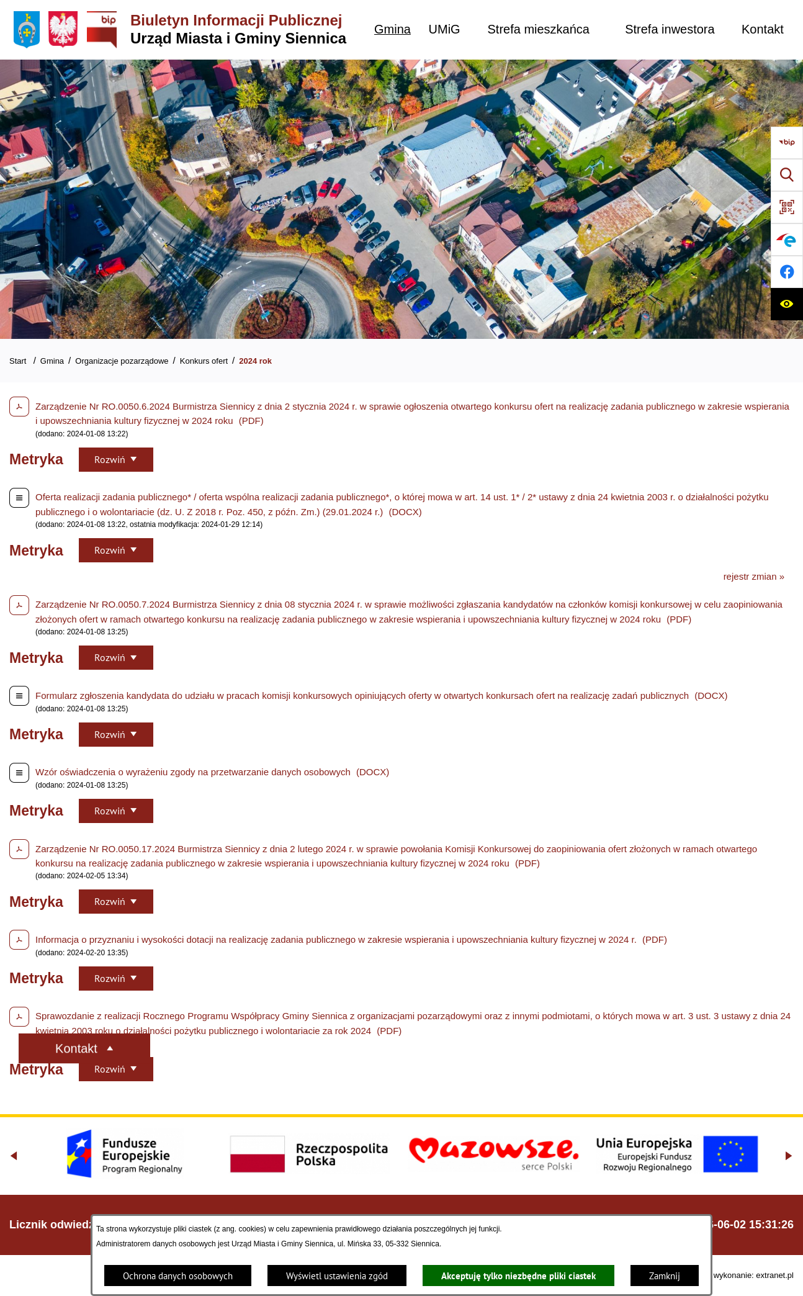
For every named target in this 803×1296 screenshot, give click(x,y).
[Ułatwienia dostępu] (787, 304)
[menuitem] (392, 29)
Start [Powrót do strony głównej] (17, 361)
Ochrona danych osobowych (178, 1276)
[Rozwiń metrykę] (116, 460)
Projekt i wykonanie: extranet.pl (738, 1275)
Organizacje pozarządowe (121, 361)
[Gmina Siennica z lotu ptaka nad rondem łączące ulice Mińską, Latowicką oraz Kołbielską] (401, 199)
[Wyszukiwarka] (787, 175)
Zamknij (664, 1276)
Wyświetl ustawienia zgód (337, 1276)
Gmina (52, 361)
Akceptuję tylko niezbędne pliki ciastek (518, 1276)
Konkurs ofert (204, 361)
